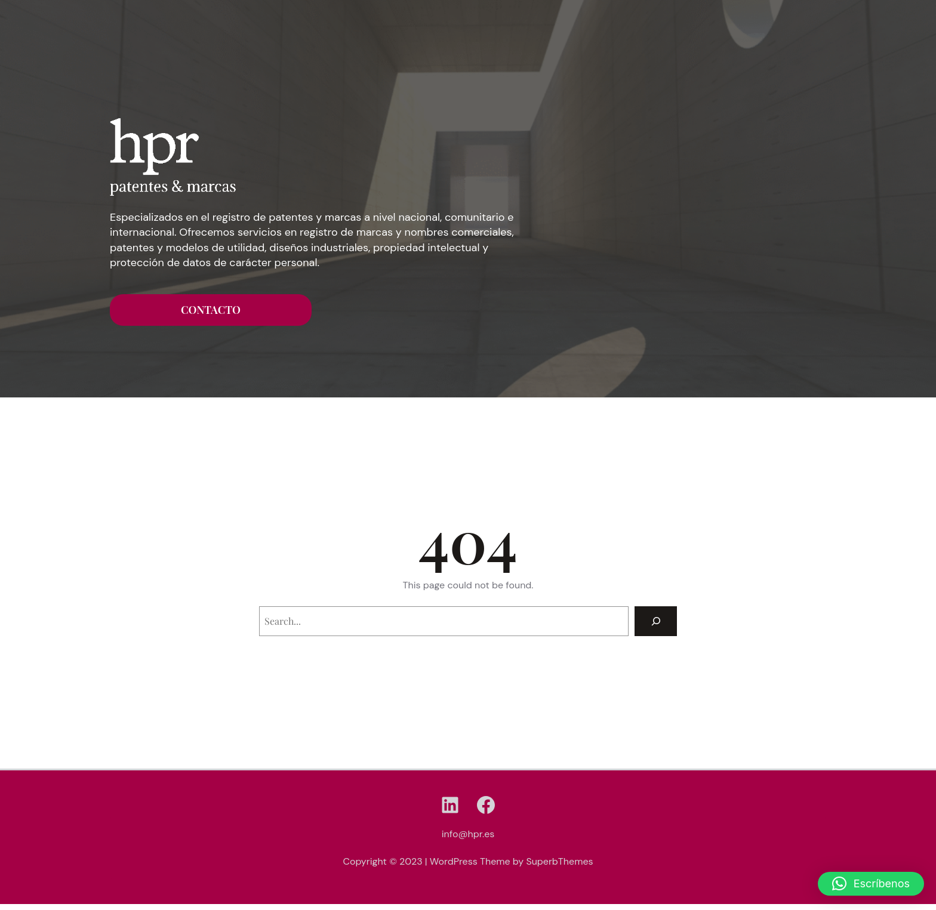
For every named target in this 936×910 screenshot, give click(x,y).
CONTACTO (211, 310)
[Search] (656, 621)
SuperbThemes (559, 861)
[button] (871, 884)
